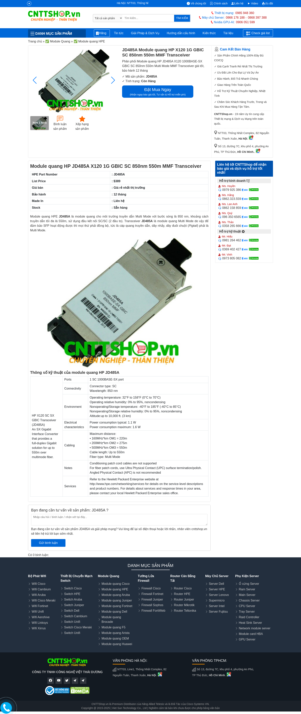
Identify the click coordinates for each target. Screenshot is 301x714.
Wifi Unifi (38, 611)
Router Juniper (184, 599)
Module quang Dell (114, 611)
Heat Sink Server (250, 622)
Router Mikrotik (184, 605)
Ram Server (247, 589)
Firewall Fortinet (152, 594)
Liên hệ (237, 3)
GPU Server (247, 639)
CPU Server (247, 606)
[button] (113, 80)
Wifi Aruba (39, 595)
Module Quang (108, 576)
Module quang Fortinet (117, 606)
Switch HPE (72, 594)
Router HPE (182, 594)
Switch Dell (71, 610)
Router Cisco (183, 588)
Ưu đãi (267, 3)
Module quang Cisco (116, 583)
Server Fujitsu (218, 611)
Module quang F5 (114, 627)
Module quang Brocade (111, 619)
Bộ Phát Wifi (37, 576)
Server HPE (217, 589)
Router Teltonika (185, 610)
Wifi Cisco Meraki (43, 600)
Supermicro (217, 600)
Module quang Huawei (117, 644)
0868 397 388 (257, 17)
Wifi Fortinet (40, 606)
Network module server (254, 628)
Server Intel (217, 606)
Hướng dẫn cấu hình (181, 33)
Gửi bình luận (48, 542)
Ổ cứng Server (249, 583)
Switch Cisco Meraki (78, 627)
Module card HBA (251, 633)
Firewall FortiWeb (153, 610)
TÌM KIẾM (182, 18)
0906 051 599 (245, 22)
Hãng (102, 33)
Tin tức (119, 33)
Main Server (247, 595)
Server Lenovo (219, 595)
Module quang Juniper (117, 600)
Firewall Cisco (151, 588)
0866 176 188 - (236, 17)
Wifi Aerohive (41, 617)
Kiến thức (209, 33)
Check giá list (258, 33)
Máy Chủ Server (216, 576)
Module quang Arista (116, 633)
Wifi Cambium (41, 589)
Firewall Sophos (152, 605)
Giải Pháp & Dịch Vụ (145, 33)
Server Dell (216, 583)
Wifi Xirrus (39, 628)
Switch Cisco (73, 588)
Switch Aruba (73, 599)
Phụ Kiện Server (247, 576)
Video (252, 3)
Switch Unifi (72, 621)
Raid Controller (249, 617)
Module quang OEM (115, 638)
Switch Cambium (75, 616)
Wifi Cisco (38, 583)
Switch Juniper (74, 605)
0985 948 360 (244, 13)
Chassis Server (249, 600)
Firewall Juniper (152, 599)
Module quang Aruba (116, 595)
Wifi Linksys (40, 622)
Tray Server (247, 611)
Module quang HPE (115, 589)
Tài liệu (230, 33)
